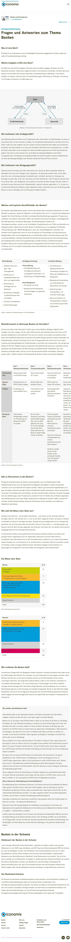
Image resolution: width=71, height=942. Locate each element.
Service (3, 925)
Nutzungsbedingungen (43, 924)
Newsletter (22, 928)
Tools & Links (5, 928)
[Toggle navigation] (67, 4)
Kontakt (21, 925)
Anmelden (66, 919)
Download (63, 22)
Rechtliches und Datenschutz (41, 921)
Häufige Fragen (23, 922)
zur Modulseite (15, 19)
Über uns (21, 920)
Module (9, 10)
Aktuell (3, 922)
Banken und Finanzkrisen (20, 10)
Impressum (40, 927)
